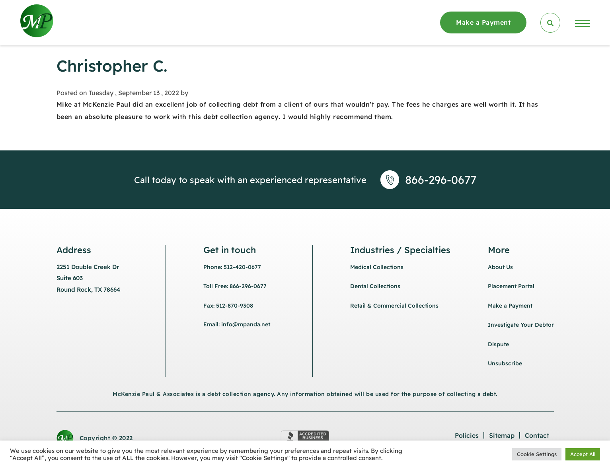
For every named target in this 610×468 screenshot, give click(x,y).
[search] (550, 23)
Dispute (498, 344)
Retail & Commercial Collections (394, 305)
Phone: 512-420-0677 (232, 267)
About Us (500, 267)
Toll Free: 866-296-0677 (235, 286)
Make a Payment (483, 22)
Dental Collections (375, 286)
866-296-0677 (440, 180)
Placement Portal (511, 286)
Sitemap (502, 435)
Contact (537, 435)
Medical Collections (376, 267)
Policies (467, 435)
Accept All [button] (582, 454)
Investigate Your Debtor (521, 324)
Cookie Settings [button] (537, 454)
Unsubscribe (505, 363)
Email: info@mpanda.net (236, 324)
